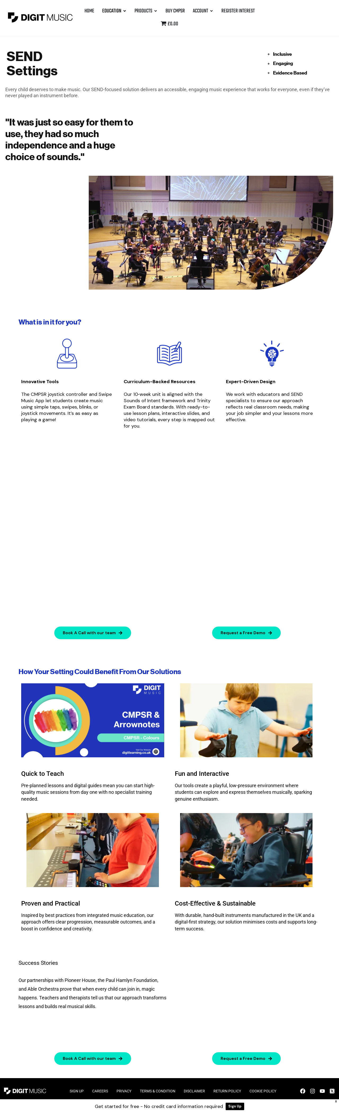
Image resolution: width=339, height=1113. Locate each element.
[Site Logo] (40, 17)
